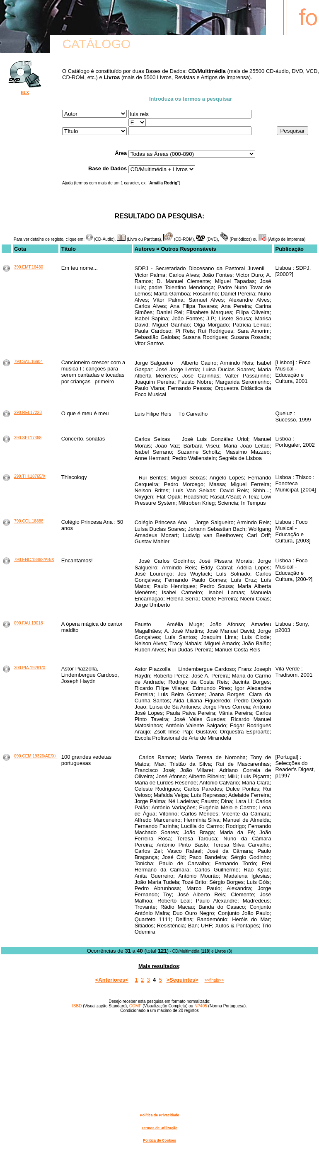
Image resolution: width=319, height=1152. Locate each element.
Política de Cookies (159, 1140)
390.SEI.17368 (27, 438)
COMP (135, 1006)
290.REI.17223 (28, 412)
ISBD (77, 1006)
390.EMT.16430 (28, 267)
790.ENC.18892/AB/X (34, 559)
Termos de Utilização (159, 1128)
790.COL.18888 (29, 521)
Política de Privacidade (159, 1115)
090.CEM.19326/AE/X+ (35, 756)
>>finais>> (214, 980)
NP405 (200, 1006)
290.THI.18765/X (30, 476)
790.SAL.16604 (28, 361)
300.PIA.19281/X (30, 668)
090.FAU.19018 (28, 623)
